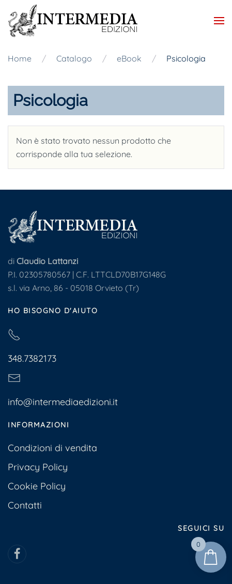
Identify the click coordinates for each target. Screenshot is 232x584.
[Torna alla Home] (72, 20)
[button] (219, 20)
